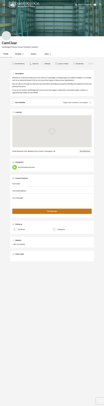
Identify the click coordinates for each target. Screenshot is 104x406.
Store (48, 54)
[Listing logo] (6, 35)
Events (34, 54)
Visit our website (19, 244)
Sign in (80, 4)
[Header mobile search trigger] (100, 4)
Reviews (19, 54)
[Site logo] (24, 4)
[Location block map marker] (52, 131)
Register (88, 4)
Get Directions (85, 151)
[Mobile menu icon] (4, 4)
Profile (5, 54)
